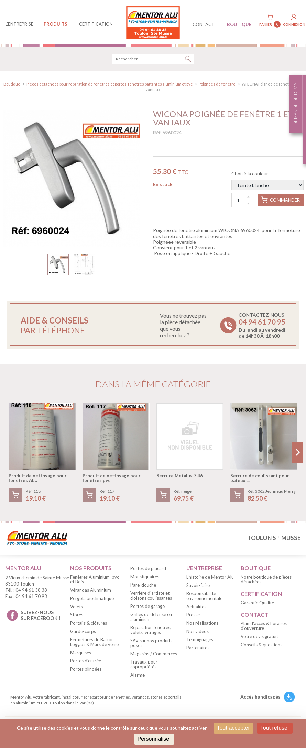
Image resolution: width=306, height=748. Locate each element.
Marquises (80, 653)
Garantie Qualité (257, 604)
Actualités (196, 607)
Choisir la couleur (267, 181)
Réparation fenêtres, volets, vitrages (150, 631)
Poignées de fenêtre (217, 85)
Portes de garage (147, 607)
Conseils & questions (261, 646)
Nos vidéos (197, 632)
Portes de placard (148, 569)
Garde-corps (83, 632)
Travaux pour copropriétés (143, 665)
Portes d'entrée (85, 662)
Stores (76, 616)
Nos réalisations (202, 624)
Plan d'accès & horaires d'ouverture (264, 627)
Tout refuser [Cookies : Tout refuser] (274, 728)
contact (204, 24)
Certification (96, 24)
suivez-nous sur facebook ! (41, 616)
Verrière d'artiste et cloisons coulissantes (151, 596)
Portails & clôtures (88, 624)
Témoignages (199, 640)
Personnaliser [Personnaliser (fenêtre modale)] (154, 739)
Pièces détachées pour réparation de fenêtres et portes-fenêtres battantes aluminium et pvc (109, 85)
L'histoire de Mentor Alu (210, 578)
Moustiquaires (144, 577)
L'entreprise (19, 24)
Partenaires (197, 648)
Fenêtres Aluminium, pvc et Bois (94, 580)
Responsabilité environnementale (204, 597)
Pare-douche (143, 586)
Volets (76, 607)
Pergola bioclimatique (92, 599)
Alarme (137, 676)
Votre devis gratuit (259, 638)
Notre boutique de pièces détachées (266, 580)
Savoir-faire (198, 586)
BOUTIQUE (239, 24)
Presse (193, 616)
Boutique (11, 85)
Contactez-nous (262, 326)
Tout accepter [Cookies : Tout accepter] (233, 728)
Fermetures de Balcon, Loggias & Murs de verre (94, 643)
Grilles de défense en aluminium (151, 618)
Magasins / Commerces (153, 654)
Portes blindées (85, 670)
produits (55, 24)
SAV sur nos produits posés (151, 644)
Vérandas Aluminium (90, 591)
